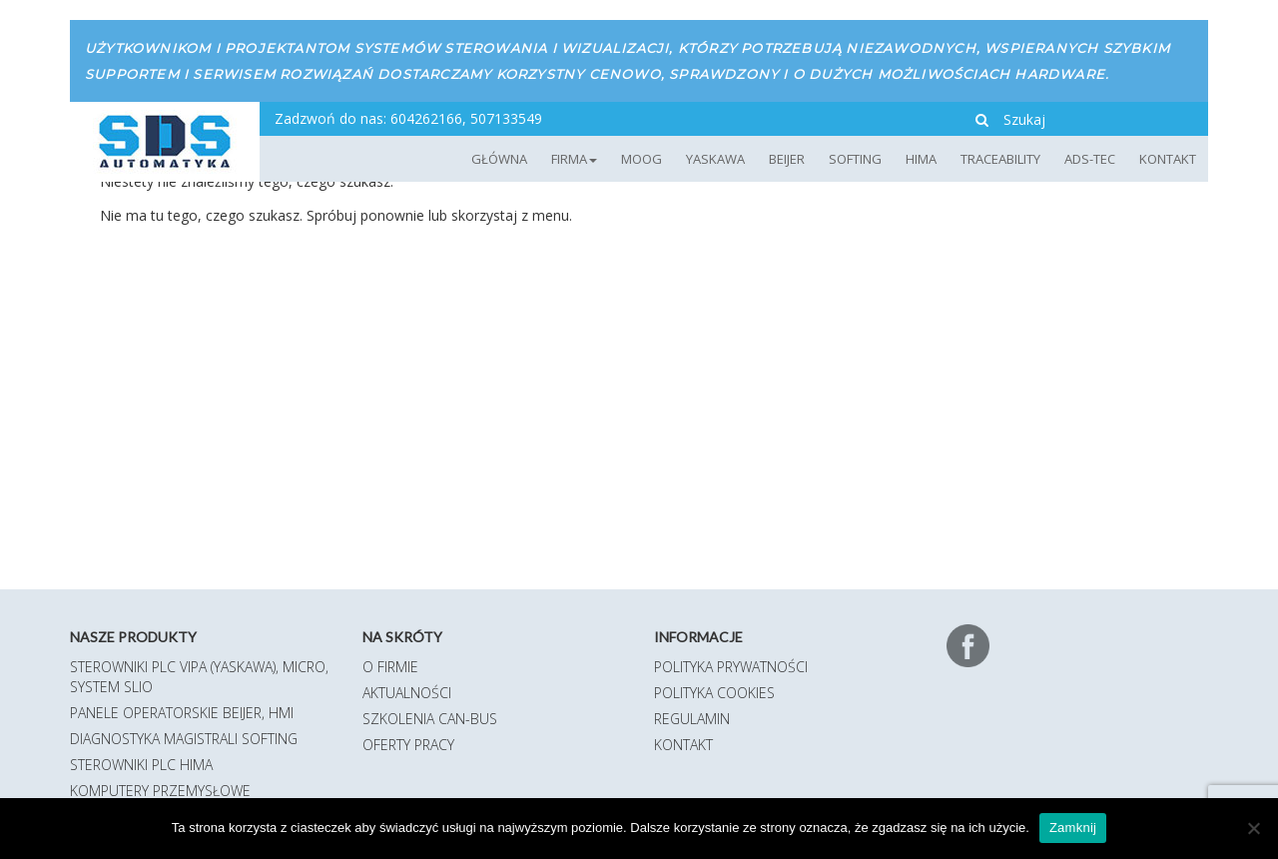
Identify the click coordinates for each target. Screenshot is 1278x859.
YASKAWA (715, 159)
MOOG (641, 159)
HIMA (921, 159)
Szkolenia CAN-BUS (429, 718)
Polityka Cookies (714, 692)
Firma (574, 159)
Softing (855, 159)
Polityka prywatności (731, 666)
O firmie (390, 666)
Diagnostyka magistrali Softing (184, 738)
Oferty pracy (408, 744)
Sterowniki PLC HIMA (141, 764)
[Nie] (1253, 828)
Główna (499, 159)
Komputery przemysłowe (160, 790)
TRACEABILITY (1000, 159)
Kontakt (1167, 159)
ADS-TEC (1089, 159)
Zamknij (1072, 827)
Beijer (787, 159)
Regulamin (692, 718)
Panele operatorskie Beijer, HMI (182, 712)
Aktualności (406, 692)
